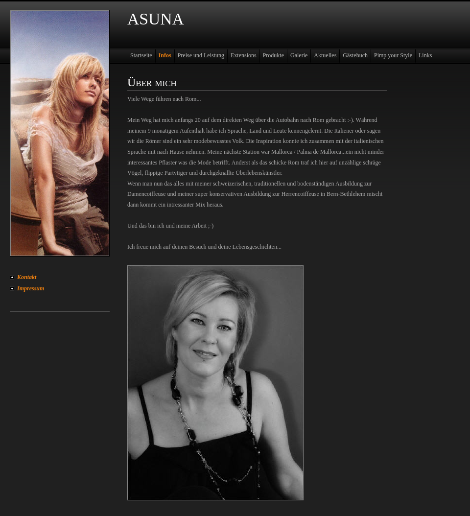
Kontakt (26, 277)
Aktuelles (325, 55)
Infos (165, 55)
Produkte (273, 55)
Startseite (141, 55)
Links (425, 55)
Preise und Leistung (201, 55)
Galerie (298, 55)
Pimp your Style (393, 55)
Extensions (244, 55)
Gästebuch (355, 55)
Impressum (30, 288)
